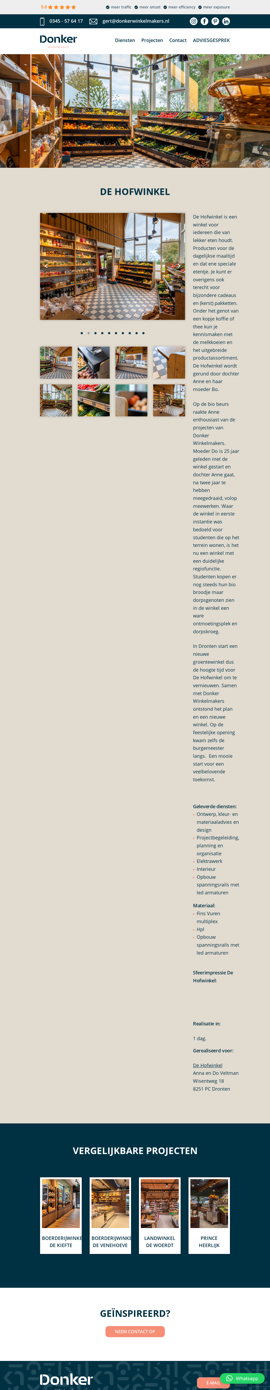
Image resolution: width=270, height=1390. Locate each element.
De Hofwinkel (208, 1065)
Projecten (152, 40)
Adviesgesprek (211, 40)
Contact (178, 40)
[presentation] (46, 267)
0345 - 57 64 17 (66, 21)
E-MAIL (213, 1383)
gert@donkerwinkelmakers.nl (136, 21)
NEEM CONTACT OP (135, 1332)
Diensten (125, 40)
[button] (82, 333)
